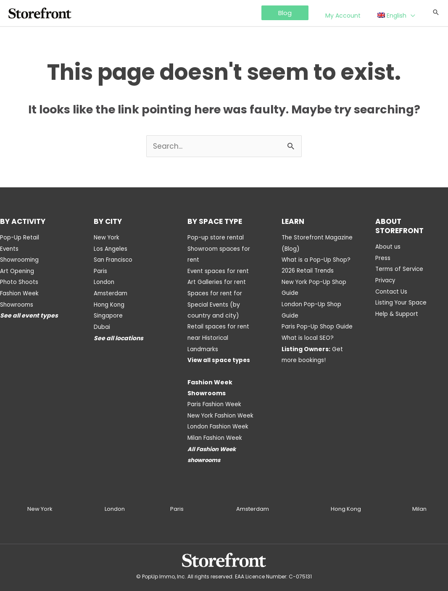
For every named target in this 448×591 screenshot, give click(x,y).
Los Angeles (111, 248)
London (104, 281)
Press (382, 258)
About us (388, 247)
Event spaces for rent (218, 270)
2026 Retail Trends (308, 270)
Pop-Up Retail (20, 238)
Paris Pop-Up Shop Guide (318, 325)
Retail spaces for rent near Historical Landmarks (218, 336)
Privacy (385, 280)
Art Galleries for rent (216, 281)
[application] (415, 13)
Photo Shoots (19, 281)
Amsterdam (111, 292)
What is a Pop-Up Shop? (317, 259)
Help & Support (397, 312)
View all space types (219, 358)
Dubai (102, 325)
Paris (100, 270)
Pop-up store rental (216, 238)
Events (9, 248)
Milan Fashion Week (216, 434)
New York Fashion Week (221, 412)
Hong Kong (109, 303)
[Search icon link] (436, 13)
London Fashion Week (219, 423)
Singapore (108, 314)
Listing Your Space (402, 301)
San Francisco (114, 259)
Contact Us (391, 290)
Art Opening (17, 270)
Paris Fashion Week (215, 401)
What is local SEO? (308, 336)
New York (107, 238)
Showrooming (20, 259)
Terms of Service (400, 269)
